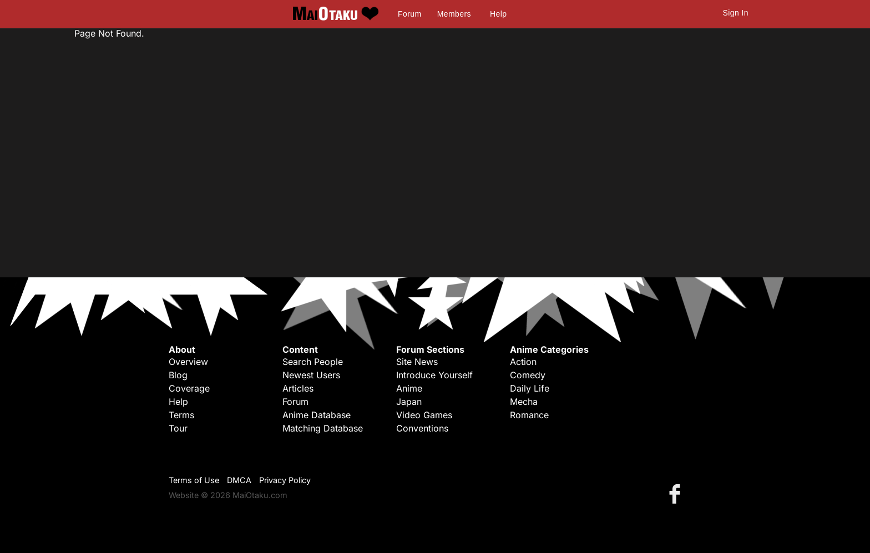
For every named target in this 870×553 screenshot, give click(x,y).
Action (523, 361)
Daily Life (529, 388)
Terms (181, 414)
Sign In (735, 12)
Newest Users (311, 374)
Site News (417, 361)
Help (498, 13)
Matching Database (322, 428)
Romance (529, 414)
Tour (178, 428)
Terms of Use (194, 480)
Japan (409, 401)
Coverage (189, 388)
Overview (188, 361)
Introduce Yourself (434, 374)
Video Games (424, 414)
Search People (312, 361)
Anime (409, 388)
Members (454, 13)
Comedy (527, 374)
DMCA (239, 480)
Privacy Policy (285, 480)
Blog (178, 374)
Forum (409, 13)
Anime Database (316, 414)
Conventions (422, 428)
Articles (297, 388)
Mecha (524, 401)
